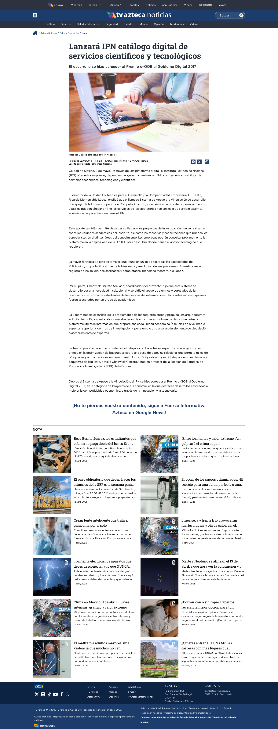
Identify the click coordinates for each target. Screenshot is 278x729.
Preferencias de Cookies (175, 708)
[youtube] (55, 695)
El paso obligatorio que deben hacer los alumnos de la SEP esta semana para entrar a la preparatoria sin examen (105, 482)
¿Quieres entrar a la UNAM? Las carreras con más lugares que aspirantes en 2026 (206, 645)
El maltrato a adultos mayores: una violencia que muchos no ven (101, 645)
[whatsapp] (67, 695)
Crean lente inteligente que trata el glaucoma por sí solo (101, 523)
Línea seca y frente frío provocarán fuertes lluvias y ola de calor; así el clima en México (209, 523)
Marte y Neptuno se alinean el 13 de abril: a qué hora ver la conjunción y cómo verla (210, 564)
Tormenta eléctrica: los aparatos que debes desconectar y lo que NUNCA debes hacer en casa (102, 564)
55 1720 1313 (211, 694)
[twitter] (36, 695)
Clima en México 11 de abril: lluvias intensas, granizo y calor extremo (102, 604)
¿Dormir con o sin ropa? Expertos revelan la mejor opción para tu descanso (207, 604)
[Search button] (241, 15)
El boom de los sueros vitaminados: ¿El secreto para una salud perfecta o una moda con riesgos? (212, 482)
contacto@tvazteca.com (218, 691)
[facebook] (61, 695)
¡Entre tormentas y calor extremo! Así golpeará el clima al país (211, 441)
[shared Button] (207, 162)
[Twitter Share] (199, 162)
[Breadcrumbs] (37, 33)
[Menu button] (48, 15)
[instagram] (43, 695)
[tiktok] (49, 695)
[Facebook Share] (193, 162)
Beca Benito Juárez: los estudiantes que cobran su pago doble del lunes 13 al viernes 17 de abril (105, 441)
